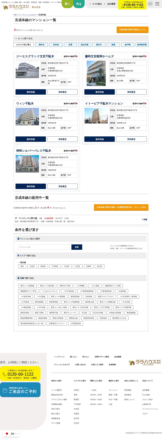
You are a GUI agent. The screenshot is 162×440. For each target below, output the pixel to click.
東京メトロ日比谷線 (80, 307)
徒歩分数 (84, 45)
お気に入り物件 (97, 365)
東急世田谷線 (88, 318)
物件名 (41, 45)
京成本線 (88, 296)
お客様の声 (146, 404)
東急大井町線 (58, 318)
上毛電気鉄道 (75, 323)
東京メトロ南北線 (47, 286)
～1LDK (93, 390)
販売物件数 (142, 45)
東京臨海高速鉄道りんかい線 (31, 323)
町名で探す (55, 414)
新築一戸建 (113, 395)
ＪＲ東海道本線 (105, 291)
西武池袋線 (39, 302)
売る (79, 3)
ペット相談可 (56, 390)
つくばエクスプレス (50, 291)
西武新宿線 (53, 302)
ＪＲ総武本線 (25, 296)
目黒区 (88, 266)
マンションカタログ (62, 365)
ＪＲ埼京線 (24, 302)
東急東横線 (131, 313)
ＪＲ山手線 (125, 302)
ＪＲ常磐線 (80, 286)
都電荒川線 (53, 313)
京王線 (84, 313)
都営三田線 (39, 313)
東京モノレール (70, 313)
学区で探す (55, 409)
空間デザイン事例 (102, 357)
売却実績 (127, 390)
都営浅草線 (24, 313)
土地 (110, 404)
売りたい (85, 357)
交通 (70, 45)
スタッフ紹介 (147, 399)
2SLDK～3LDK (96, 399)
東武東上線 (89, 302)
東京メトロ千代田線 (102, 307)
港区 (22, 266)
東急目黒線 (42, 318)
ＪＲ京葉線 (41, 296)
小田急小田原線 (115, 313)
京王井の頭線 (98, 313)
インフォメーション (150, 409)
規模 (113, 45)
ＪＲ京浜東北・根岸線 (128, 296)
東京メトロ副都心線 (107, 302)
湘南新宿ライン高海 (113, 286)
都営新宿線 (75, 296)
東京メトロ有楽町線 (72, 302)
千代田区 (54, 266)
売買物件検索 (56, 404)
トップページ (59, 357)
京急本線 (103, 318)
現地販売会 (55, 418)
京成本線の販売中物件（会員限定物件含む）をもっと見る (121, 207)
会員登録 (112, 365)
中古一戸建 (113, 399)
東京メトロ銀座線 (27, 286)
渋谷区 (32, 266)
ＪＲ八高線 (94, 286)
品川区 (99, 266)
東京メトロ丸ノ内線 (59, 307)
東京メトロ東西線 (58, 296)
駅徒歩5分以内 (57, 395)
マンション (113, 390)
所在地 (56, 45)
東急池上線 (73, 318)
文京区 (77, 266)
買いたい (73, 357)
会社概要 (111, 4)
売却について (129, 399)
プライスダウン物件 (59, 399)
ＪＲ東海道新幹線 (87, 291)
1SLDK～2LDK (96, 395)
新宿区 (43, 266)
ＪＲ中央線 (41, 307)
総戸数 (128, 45)
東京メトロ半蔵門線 (123, 307)
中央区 (66, 266)
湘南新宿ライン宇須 (28, 291)
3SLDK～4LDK (96, 404)
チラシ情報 (55, 423)
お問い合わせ (80, 365)
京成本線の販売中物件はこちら (132, 29)
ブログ (145, 414)
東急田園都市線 (26, 318)
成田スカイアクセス (106, 296)
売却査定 (62, 92)
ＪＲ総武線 (121, 291)
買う (67, 3)
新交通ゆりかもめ (119, 318)
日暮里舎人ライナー (57, 323)
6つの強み (97, 4)
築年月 (99, 45)
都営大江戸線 (65, 286)
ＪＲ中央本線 (68, 291)
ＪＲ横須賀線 (25, 307)
